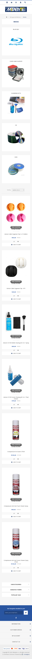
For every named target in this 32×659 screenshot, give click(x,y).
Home (7, 17)
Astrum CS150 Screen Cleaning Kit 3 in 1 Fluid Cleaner (16, 398)
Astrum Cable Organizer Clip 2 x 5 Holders (16, 234)
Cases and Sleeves (16, 61)
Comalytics (26, 654)
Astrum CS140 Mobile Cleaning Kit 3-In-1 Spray (16, 343)
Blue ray (16, 29)
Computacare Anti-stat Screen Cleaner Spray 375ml (16, 561)
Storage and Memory (15, 17)
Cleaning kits (16, 93)
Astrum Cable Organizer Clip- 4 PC (16, 288)
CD (16, 125)
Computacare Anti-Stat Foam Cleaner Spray (16, 506)
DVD (16, 157)
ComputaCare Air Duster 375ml (16, 451)
